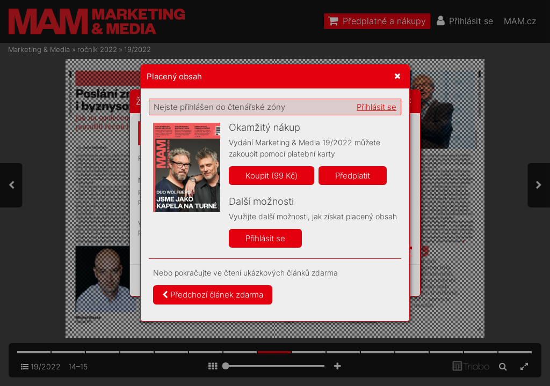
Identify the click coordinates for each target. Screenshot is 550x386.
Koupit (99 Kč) (271, 175)
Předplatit (352, 175)
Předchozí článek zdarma (212, 295)
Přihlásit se (376, 107)
